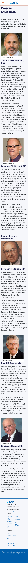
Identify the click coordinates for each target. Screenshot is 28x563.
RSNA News (17, 522)
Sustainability (9, 523)
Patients (8, 533)
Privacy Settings (21, 552)
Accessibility (11, 553)
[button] (8, 543)
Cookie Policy (15, 552)
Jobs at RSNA (9, 521)
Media (8, 538)
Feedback (17, 553)
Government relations (11, 536)
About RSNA (9, 516)
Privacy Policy (9, 552)
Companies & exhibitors (11, 535)
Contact (8, 524)
